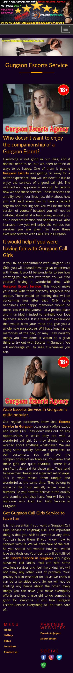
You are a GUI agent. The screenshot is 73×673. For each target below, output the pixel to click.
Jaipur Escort (48, 638)
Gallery (8, 635)
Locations (10, 646)
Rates (7, 641)
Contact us (10, 652)
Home (7, 630)
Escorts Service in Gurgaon (31, 558)
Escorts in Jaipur (50, 633)
